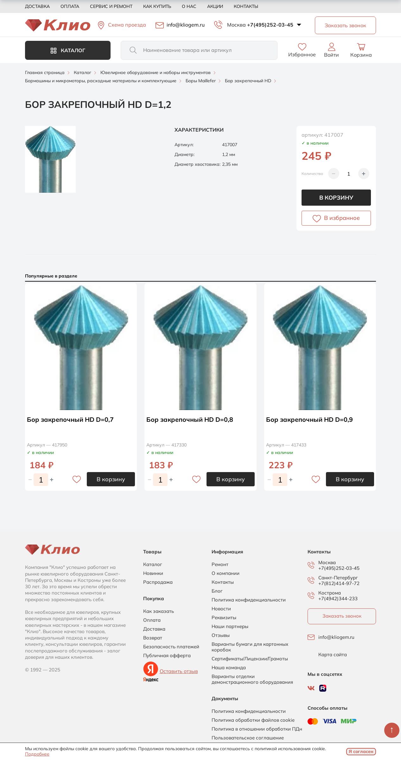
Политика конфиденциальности (249, 600)
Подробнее (37, 754)
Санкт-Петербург (338, 578)
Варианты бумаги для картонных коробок (250, 647)
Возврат (152, 638)
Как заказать (158, 611)
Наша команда (229, 667)
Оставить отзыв (179, 671)
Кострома (329, 593)
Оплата (69, 6)
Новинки (153, 573)
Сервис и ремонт (111, 6)
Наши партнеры (230, 626)
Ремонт (220, 564)
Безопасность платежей (171, 647)
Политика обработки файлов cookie (253, 720)
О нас (189, 6)
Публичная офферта (167, 655)
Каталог (68, 50)
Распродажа (158, 582)
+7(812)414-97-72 (339, 583)
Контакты (246, 6)
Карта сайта (332, 654)
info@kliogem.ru (336, 637)
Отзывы (221, 635)
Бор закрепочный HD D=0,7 (70, 419)
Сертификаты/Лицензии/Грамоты (250, 659)
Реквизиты (224, 617)
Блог (217, 591)
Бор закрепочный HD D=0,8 (189, 419)
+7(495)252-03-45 (270, 25)
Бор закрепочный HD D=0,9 (309, 419)
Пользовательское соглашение (248, 738)
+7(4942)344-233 (338, 598)
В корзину (336, 197)
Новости (221, 609)
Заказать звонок (341, 616)
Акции (215, 6)
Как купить (157, 6)
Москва (236, 25)
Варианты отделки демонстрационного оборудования (252, 679)
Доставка (37, 6)
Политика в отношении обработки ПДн (257, 729)
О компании (225, 573)
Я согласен (361, 751)
